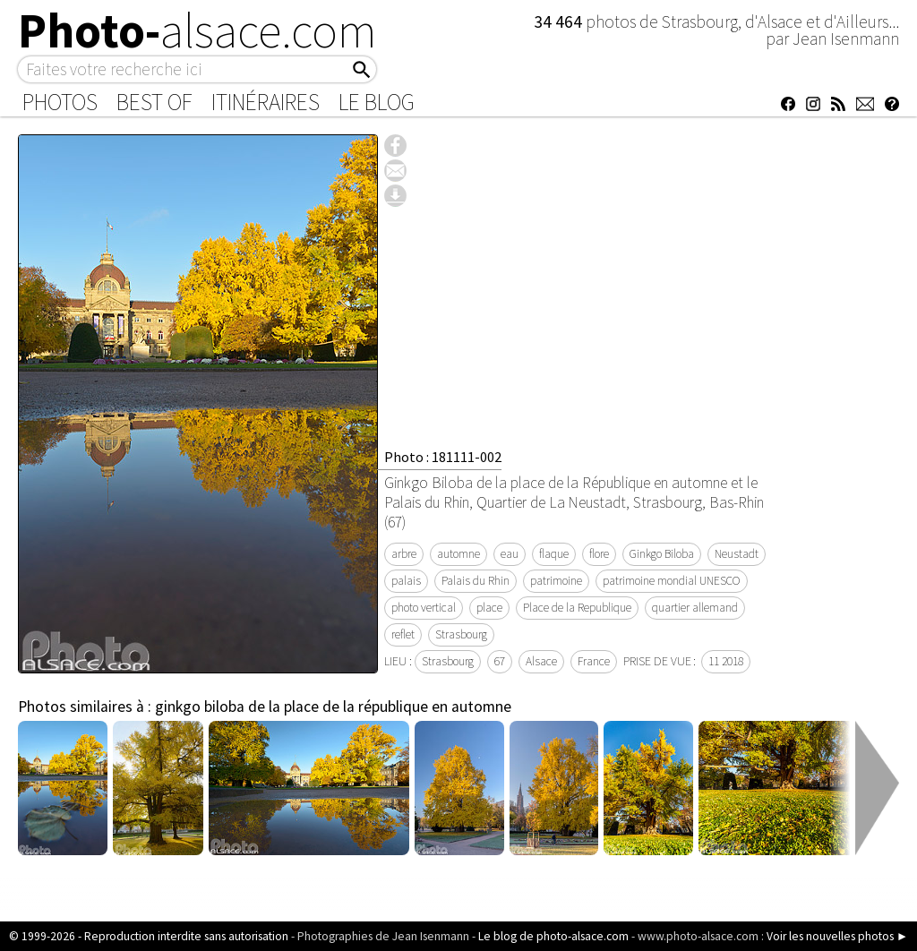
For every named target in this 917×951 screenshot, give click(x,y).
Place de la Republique (577, 607)
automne (458, 553)
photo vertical (423, 607)
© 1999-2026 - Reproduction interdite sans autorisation (148, 936)
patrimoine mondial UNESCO (672, 580)
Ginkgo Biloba (662, 553)
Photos (60, 102)
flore (599, 553)
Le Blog (377, 102)
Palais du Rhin (475, 580)
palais (406, 580)
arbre (403, 553)
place (489, 607)
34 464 (560, 21)
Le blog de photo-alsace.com (553, 936)
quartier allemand (695, 607)
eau (509, 553)
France (594, 661)
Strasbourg (461, 634)
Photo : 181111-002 (442, 457)
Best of (154, 102)
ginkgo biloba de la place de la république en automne (333, 706)
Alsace (541, 661)
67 (499, 661)
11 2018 (725, 661)
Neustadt (736, 553)
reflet (403, 634)
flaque (554, 553)
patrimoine (556, 580)
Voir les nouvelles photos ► (837, 936)
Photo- (197, 30)
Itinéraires (265, 102)
